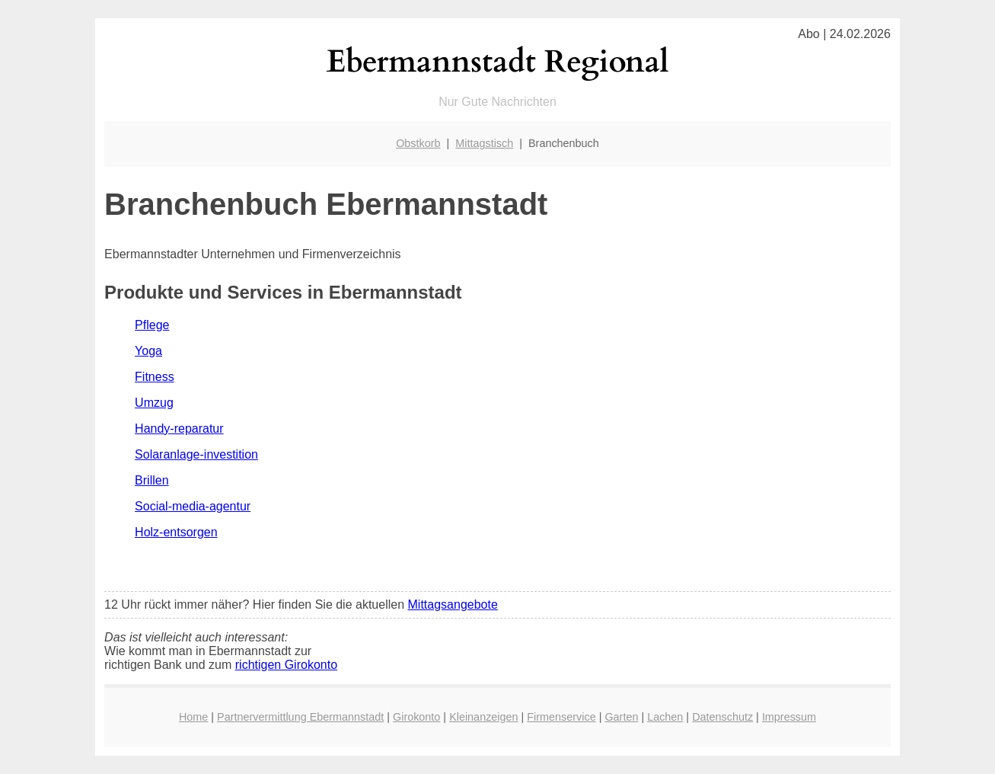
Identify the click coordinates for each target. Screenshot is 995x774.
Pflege (152, 324)
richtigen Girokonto (286, 664)
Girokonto (416, 717)
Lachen (665, 717)
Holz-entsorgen (176, 532)
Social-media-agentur (192, 506)
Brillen (151, 480)
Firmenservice (561, 717)
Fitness (154, 376)
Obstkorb (418, 143)
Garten (621, 717)
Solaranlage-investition (196, 454)
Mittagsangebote (453, 604)
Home (193, 717)
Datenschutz (722, 717)
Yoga (148, 350)
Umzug (154, 402)
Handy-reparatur (179, 428)
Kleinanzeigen (483, 717)
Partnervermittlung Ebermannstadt (300, 717)
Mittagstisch (484, 143)
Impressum (789, 717)
